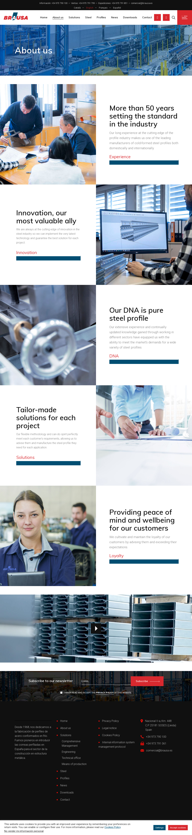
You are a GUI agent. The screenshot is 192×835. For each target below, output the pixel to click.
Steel (63, 771)
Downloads (67, 792)
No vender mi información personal (24, 831)
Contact (65, 799)
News (63, 785)
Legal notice (109, 728)
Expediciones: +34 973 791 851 (112, 3)
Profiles (64, 778)
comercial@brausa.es (142, 3)
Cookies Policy (111, 735)
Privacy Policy (105, 692)
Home (64, 721)
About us (65, 728)
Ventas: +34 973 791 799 (83, 3)
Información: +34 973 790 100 (53, 3)
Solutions (65, 735)
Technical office (71, 758)
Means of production (74, 764)
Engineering (68, 751)
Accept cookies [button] (178, 827)
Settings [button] (159, 827)
